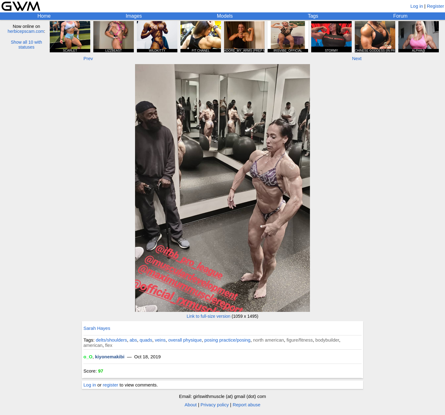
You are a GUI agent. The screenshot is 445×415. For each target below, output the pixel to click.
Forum (400, 16)
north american (268, 340)
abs (133, 340)
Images (134, 16)
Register (435, 6)
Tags (313, 16)
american (93, 345)
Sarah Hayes (96, 328)
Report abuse (247, 404)
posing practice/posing (227, 340)
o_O (87, 356)
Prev (88, 58)
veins (160, 340)
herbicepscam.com (26, 31)
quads (146, 340)
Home (44, 16)
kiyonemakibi (110, 356)
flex (108, 345)
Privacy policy (215, 404)
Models (225, 16)
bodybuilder (327, 340)
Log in (416, 6)
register (110, 384)
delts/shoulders (111, 340)
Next (357, 58)
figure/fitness (299, 340)
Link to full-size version (209, 316)
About (190, 404)
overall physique (184, 340)
